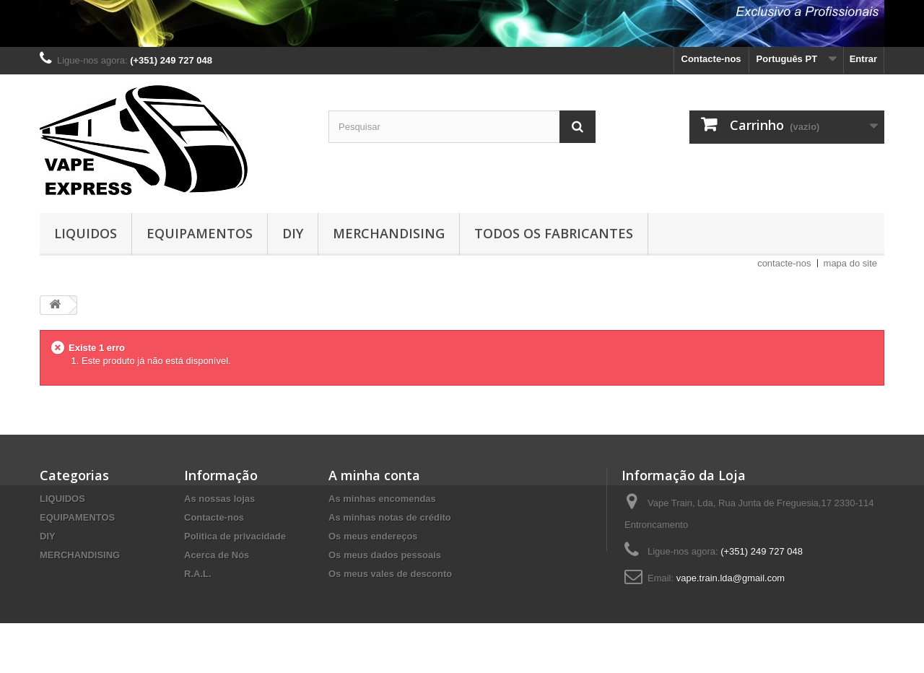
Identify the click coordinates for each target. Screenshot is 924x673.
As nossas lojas (219, 498)
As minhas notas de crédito (389, 517)
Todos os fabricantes (553, 233)
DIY (292, 233)
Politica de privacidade (235, 536)
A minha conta (374, 475)
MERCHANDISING (389, 233)
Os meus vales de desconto (390, 573)
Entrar (863, 58)
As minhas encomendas (382, 498)
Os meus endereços (373, 536)
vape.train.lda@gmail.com (730, 578)
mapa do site (850, 263)
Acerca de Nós (216, 555)
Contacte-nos (711, 58)
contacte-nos (784, 263)
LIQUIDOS (85, 233)
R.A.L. (198, 573)
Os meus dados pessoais (384, 555)
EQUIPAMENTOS (200, 233)
